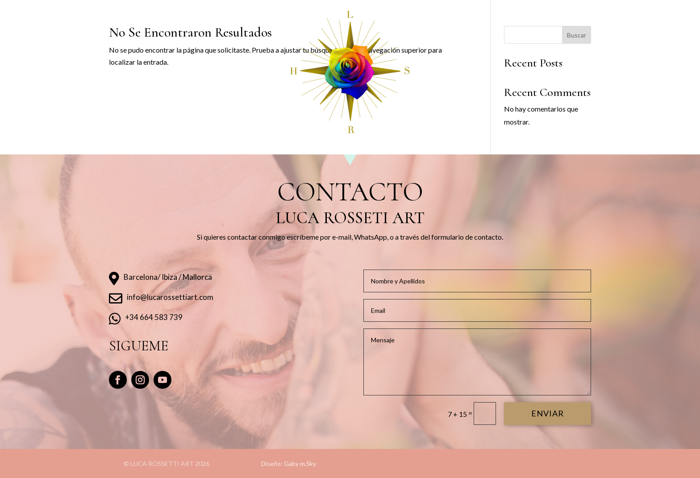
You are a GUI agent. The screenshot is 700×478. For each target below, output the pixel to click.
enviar (547, 413)
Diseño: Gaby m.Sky (288, 463)
